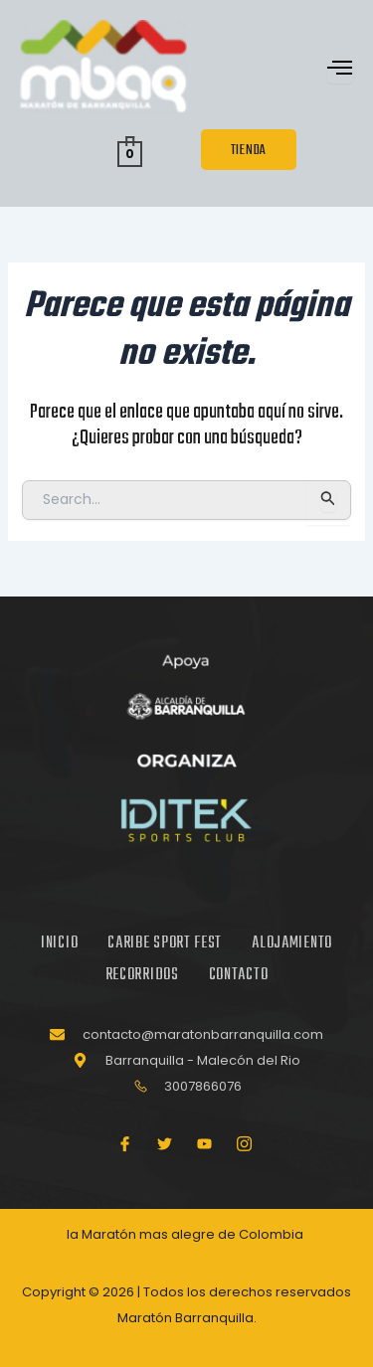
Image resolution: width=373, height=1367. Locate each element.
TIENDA (249, 150)
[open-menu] (340, 69)
